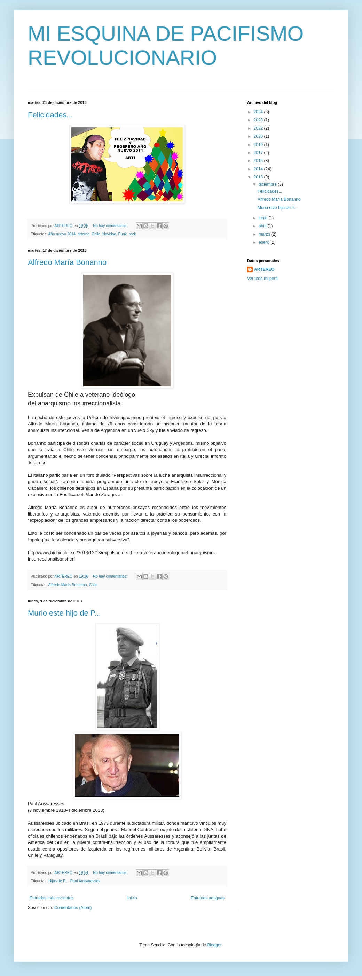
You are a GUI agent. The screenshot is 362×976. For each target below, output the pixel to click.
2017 (259, 152)
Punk (122, 234)
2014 (259, 169)
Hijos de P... (58, 881)
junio (264, 217)
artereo (83, 234)
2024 (259, 111)
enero (264, 242)
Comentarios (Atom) (73, 907)
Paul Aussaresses (85, 881)
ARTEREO (264, 269)
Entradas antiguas (208, 897)
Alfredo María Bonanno (67, 262)
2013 (259, 177)
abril (263, 225)
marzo (265, 234)
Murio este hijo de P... (64, 613)
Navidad (109, 234)
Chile (96, 234)
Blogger (214, 945)
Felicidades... (50, 114)
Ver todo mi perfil (262, 278)
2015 (259, 160)
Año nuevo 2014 (62, 234)
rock (132, 234)
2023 (259, 119)
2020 (259, 136)
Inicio (132, 897)
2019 (259, 144)
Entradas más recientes (51, 897)
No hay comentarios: (110, 225)
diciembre (268, 184)
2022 (259, 128)
